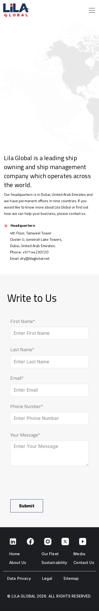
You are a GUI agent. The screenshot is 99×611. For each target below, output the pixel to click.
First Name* (22, 321)
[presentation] (50, 482)
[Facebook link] (13, 541)
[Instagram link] (47, 541)
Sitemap (71, 578)
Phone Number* (26, 406)
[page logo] (10, 10)
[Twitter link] (65, 541)
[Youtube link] (82, 541)
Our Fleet (50, 554)
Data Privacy (19, 578)
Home (14, 554)
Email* (17, 378)
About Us (17, 562)
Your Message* (25, 434)
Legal (47, 578)
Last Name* (22, 349)
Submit (26, 505)
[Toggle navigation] (92, 10)
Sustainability (54, 562)
